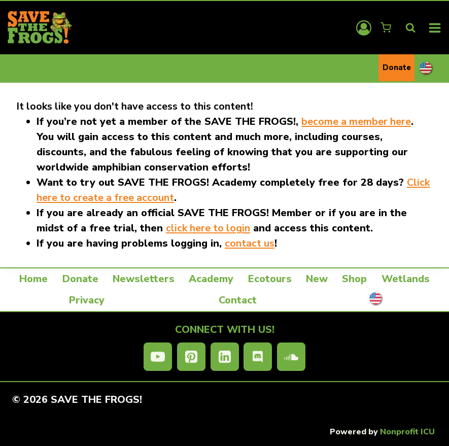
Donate (397, 67)
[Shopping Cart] (386, 27)
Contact (238, 300)
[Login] (363, 28)
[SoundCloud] (291, 356)
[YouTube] (158, 356)
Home (33, 279)
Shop (354, 279)
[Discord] (258, 356)
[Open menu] (435, 28)
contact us (249, 243)
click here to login (208, 228)
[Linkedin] (225, 356)
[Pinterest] (191, 356)
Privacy (87, 300)
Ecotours (270, 279)
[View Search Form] (410, 28)
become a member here (356, 121)
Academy (211, 279)
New (317, 279)
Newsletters (144, 279)
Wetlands (406, 279)
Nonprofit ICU (407, 431)
